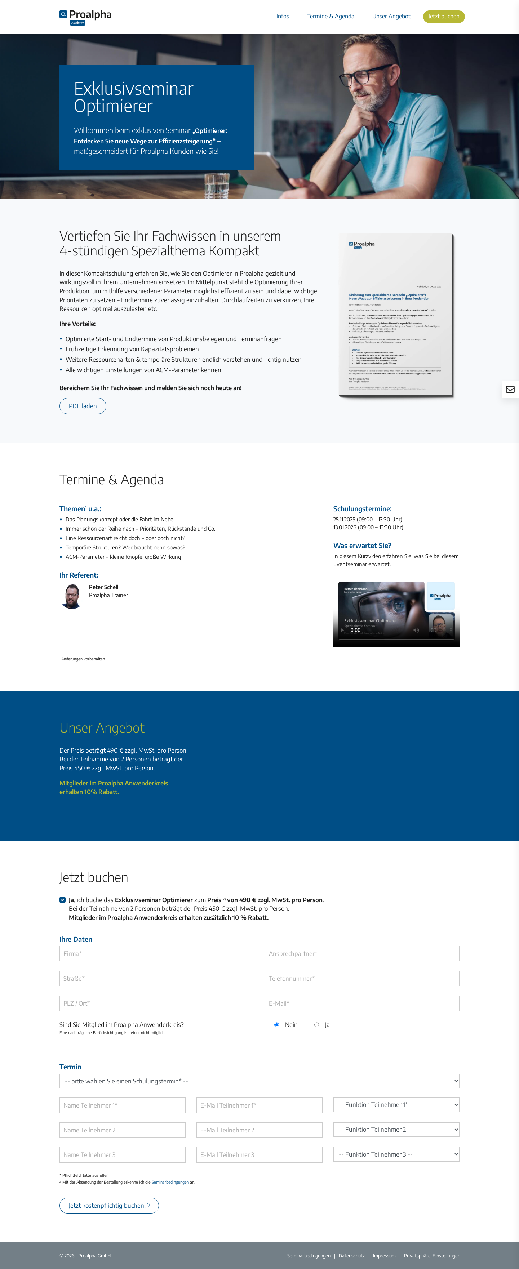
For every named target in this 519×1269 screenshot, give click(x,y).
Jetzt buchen (444, 16)
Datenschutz (352, 1256)
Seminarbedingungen (170, 1182)
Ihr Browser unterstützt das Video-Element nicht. (396, 612)
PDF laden (83, 406)
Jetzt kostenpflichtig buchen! (109, 1205)
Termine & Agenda (330, 16)
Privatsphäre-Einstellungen (432, 1255)
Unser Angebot (391, 16)
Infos (282, 16)
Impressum (384, 1256)
